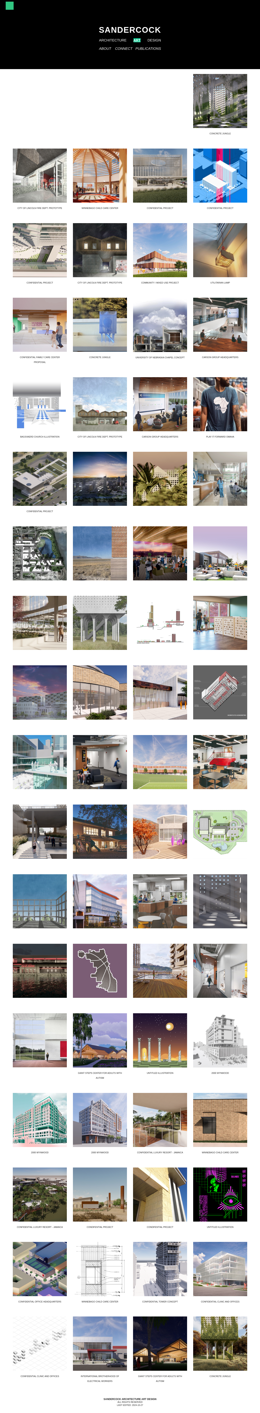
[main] (130, 34)
